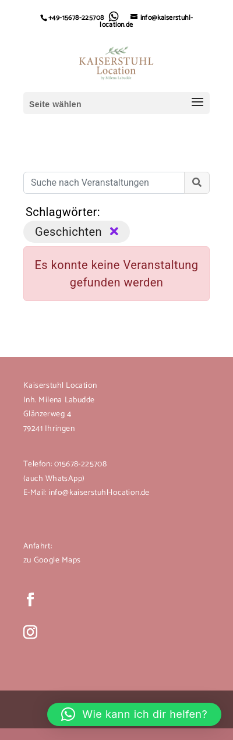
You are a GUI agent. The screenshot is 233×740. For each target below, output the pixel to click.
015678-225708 (79, 464)
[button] (134, 714)
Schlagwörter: (63, 212)
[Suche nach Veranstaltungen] (104, 183)
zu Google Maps (51, 560)
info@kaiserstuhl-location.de (99, 493)
